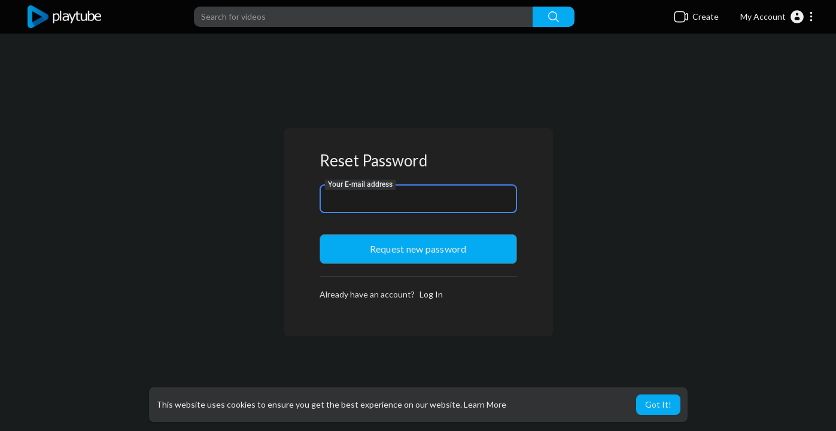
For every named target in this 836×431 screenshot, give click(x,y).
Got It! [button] (658, 404)
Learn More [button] (485, 404)
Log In (431, 294)
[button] (777, 17)
